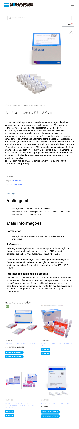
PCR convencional (15, 185)
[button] (71, 32)
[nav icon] (72, 4)
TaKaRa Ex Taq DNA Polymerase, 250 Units (56, 403)
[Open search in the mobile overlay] (39, 18)
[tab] (11, 193)
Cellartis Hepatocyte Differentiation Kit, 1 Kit (57, 345)
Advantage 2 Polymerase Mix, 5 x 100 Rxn (20, 344)
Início (7, 105)
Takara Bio (16, 105)
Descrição (11, 193)
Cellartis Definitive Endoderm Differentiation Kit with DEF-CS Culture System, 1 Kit (20, 405)
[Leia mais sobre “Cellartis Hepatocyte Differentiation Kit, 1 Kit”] (45, 349)
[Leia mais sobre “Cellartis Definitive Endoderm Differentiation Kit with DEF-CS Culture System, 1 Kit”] (9, 411)
